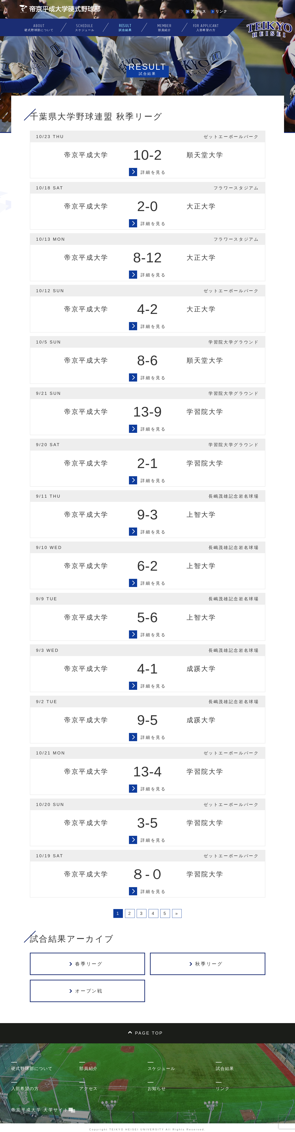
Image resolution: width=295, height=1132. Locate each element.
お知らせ (157, 1088)
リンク (222, 1088)
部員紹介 (88, 1068)
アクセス (88, 1088)
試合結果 (225, 1068)
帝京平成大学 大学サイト (42, 1110)
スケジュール (161, 1068)
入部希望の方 (25, 1088)
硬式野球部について (32, 1068)
